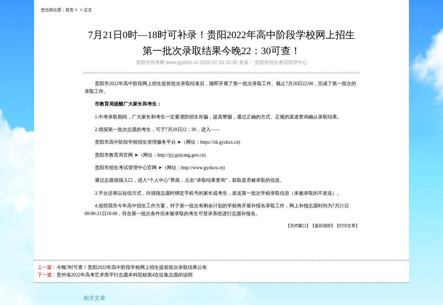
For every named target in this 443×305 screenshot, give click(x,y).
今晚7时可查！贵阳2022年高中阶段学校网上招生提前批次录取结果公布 (132, 267)
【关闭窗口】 (298, 225)
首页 (69, 9)
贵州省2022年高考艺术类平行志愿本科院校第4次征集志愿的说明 (125, 274)
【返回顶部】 (322, 225)
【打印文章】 (347, 225)
